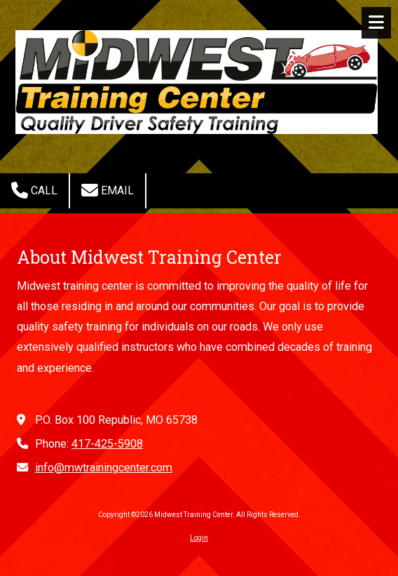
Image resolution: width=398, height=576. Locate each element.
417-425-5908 (107, 443)
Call (34, 190)
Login (199, 538)
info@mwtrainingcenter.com (103, 467)
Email (107, 190)
